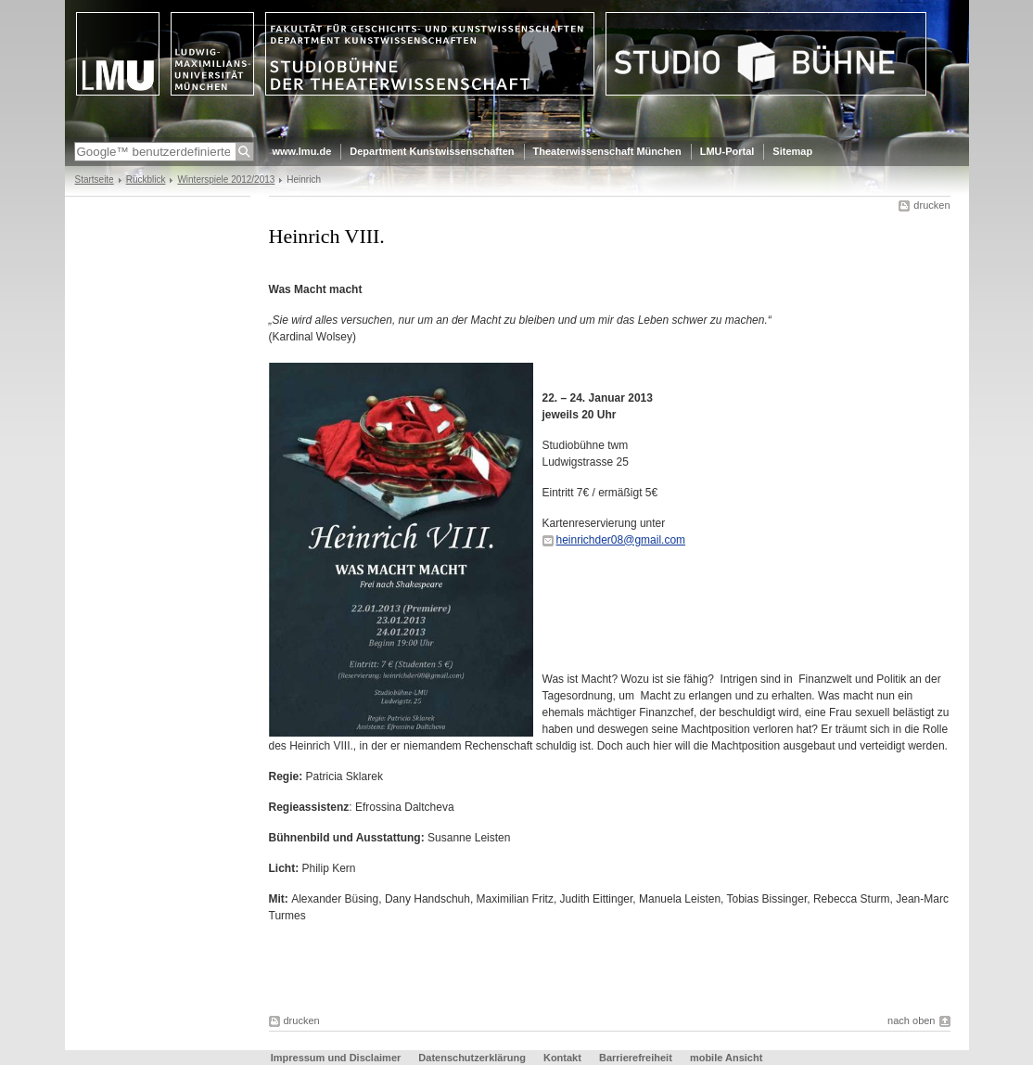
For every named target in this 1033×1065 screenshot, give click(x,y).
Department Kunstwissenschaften (432, 151)
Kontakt (562, 1057)
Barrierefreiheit (637, 1057)
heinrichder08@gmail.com (621, 539)
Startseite (94, 179)
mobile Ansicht (726, 1057)
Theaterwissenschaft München (607, 151)
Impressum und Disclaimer (336, 1057)
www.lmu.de (302, 151)
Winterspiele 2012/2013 (225, 179)
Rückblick (146, 179)
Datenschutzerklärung (472, 1057)
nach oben (911, 1020)
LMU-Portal (727, 151)
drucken (931, 205)
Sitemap (792, 151)
